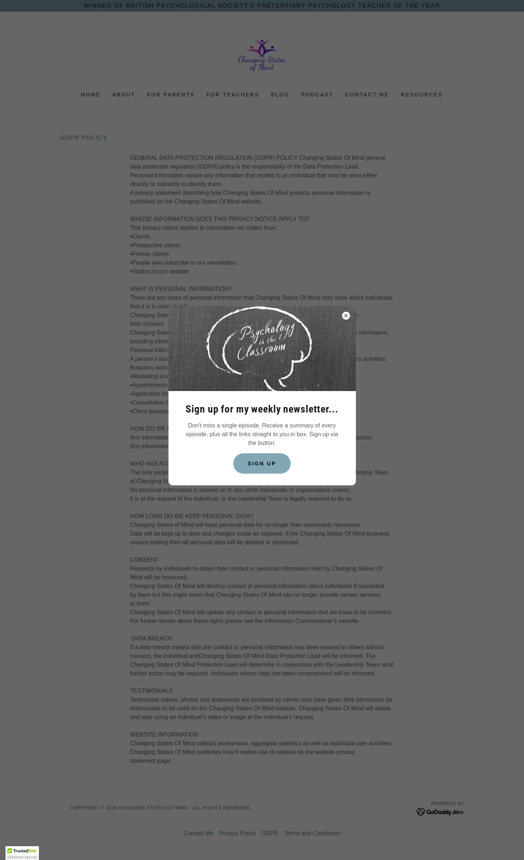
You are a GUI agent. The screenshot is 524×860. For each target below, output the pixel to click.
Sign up (262, 463)
